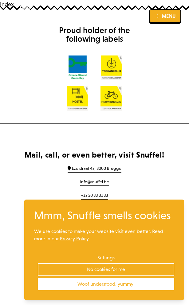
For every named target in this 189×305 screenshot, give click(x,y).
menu (165, 16)
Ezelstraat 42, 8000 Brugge (94, 168)
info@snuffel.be (94, 181)
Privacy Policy (74, 238)
